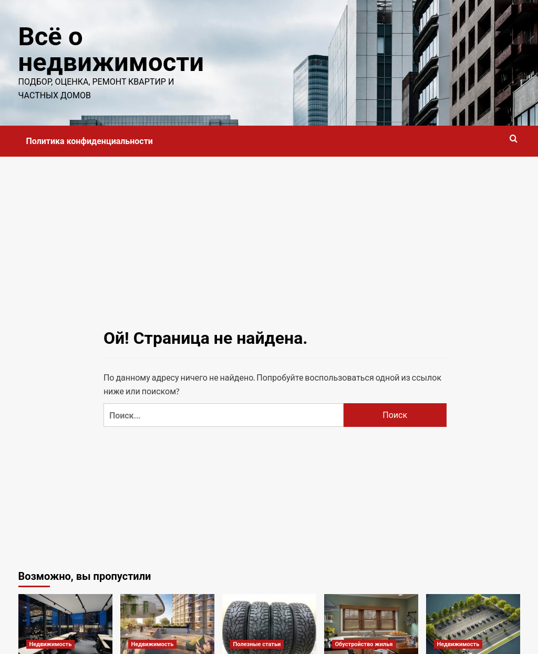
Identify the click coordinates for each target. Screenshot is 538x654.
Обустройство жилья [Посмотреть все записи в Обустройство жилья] (364, 644)
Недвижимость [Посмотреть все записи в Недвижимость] (50, 644)
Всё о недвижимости (111, 49)
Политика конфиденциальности (89, 141)
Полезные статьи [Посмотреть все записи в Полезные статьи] (257, 644)
